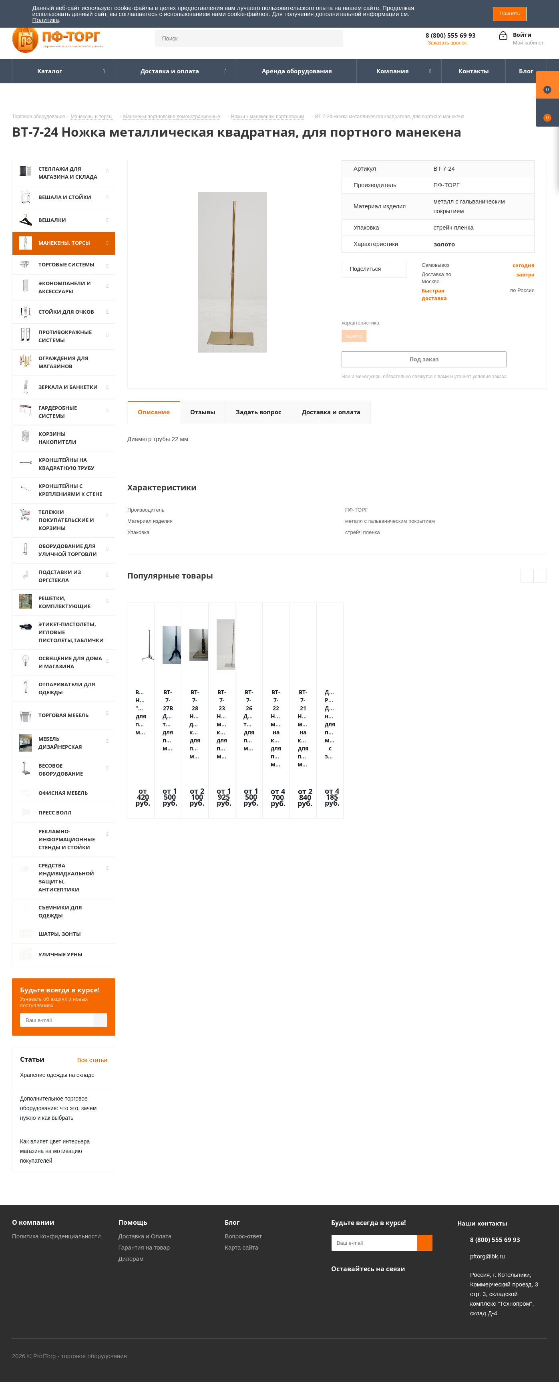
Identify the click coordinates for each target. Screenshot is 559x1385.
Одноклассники (339, 1292)
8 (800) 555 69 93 (451, 35)
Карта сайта (241, 1251)
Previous (527, 576)
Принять (510, 13)
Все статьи (92, 1063)
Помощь (133, 1226)
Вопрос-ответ (243, 1240)
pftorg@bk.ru (487, 1260)
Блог (232, 1226)
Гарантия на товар (144, 1251)
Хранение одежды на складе (57, 1079)
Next (540, 576)
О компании (33, 1226)
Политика (45, 19)
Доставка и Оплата (145, 1240)
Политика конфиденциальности (56, 1240)
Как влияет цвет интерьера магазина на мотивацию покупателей (55, 1155)
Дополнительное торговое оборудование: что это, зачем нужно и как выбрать (58, 1112)
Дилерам (131, 1262)
